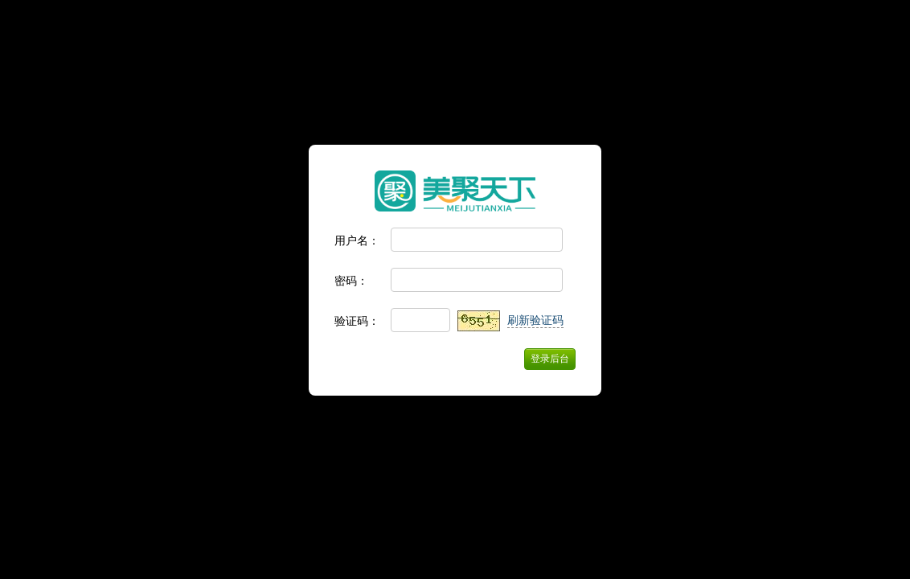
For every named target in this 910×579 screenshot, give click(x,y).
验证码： (356, 320)
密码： (351, 280)
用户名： (356, 240)
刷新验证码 (535, 320)
